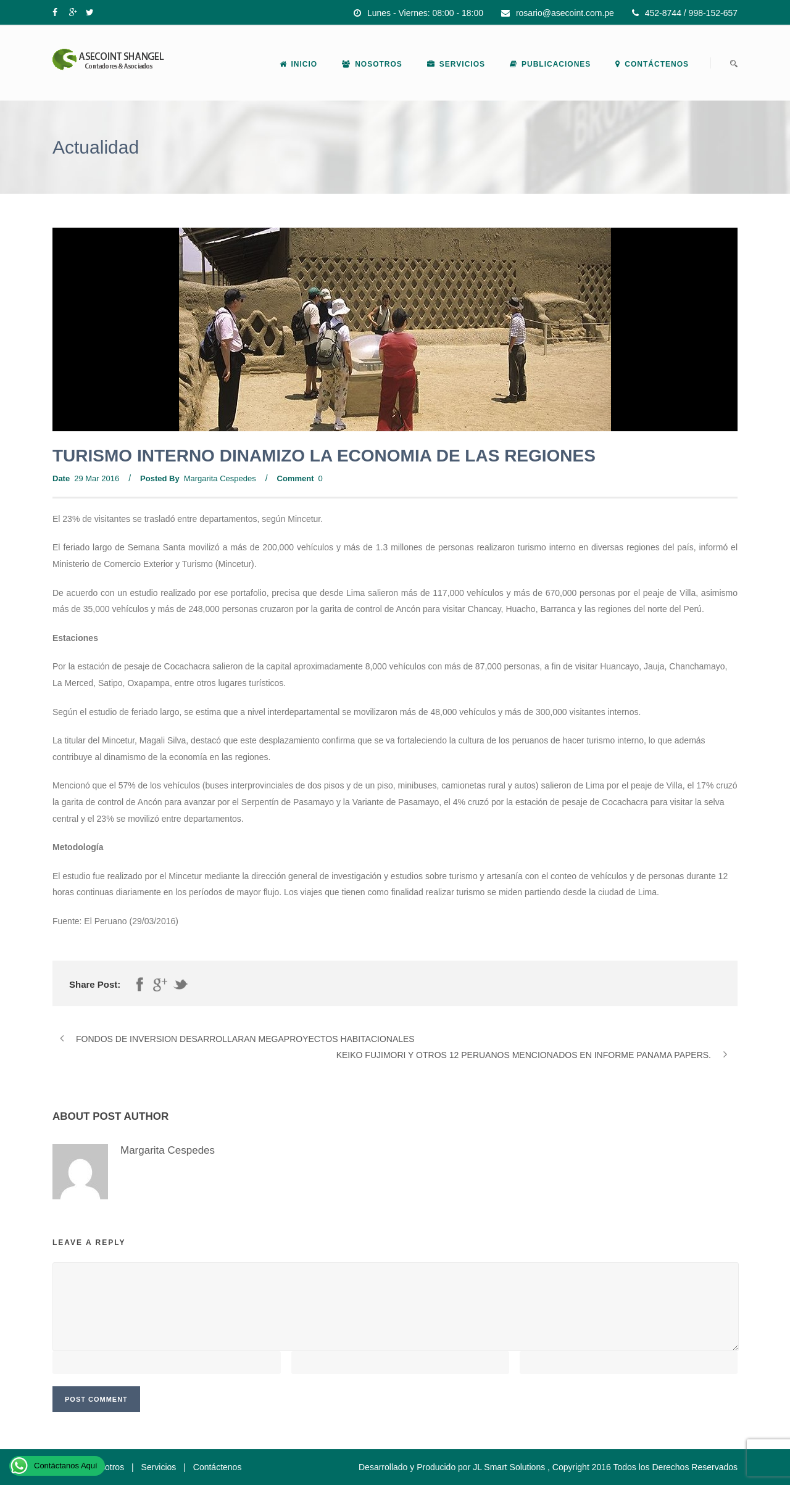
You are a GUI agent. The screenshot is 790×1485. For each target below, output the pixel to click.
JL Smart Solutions (509, 1467)
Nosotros (372, 64)
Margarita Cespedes (220, 478)
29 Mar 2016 (96, 478)
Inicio (299, 64)
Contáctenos (652, 64)
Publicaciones (550, 64)
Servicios (456, 64)
